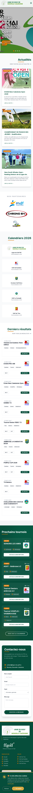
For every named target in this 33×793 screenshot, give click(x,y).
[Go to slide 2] (15, 50)
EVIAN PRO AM (9, 364)
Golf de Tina (21, 757)
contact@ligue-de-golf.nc (14, 665)
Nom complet (8, 673)
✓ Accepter (18, 789)
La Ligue (5, 759)
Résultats (5, 765)
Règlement (8, 620)
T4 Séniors (8, 482)
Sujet (5, 689)
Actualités (5, 761)
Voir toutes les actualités (20, 64)
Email (5, 681)
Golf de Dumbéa (22, 759)
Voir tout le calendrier (16, 633)
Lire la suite (8, 103)
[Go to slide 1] (13, 50)
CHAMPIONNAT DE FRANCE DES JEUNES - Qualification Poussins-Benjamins (16, 134)
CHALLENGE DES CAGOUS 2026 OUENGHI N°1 (13, 503)
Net (12, 431)
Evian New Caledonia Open (14, 383)
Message (6, 696)
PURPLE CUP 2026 (10, 463)
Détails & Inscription (16, 554)
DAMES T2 (7, 403)
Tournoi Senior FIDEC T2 (13, 422)
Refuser (6, 789)
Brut (6, 373)
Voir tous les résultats (21, 333)
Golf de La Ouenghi (23, 761)
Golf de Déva (21, 763)
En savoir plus (6, 43)
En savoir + (25, 353)
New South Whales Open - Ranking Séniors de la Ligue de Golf (15, 174)
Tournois (5, 763)
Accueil (4, 757)
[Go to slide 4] (19, 50)
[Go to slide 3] (17, 50)
